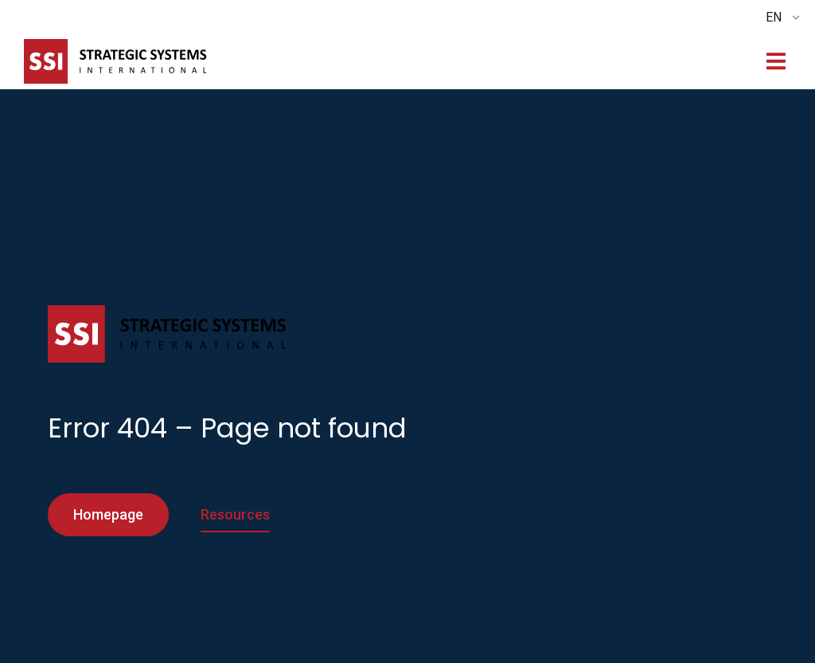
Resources (235, 514)
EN (774, 17)
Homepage (108, 514)
